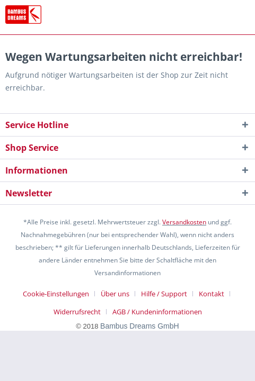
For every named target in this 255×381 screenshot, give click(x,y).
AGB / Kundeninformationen (157, 311)
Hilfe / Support (164, 293)
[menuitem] (60, 294)
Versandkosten (184, 221)
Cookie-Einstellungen (56, 293)
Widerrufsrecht (77, 311)
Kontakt (211, 293)
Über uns (115, 293)
